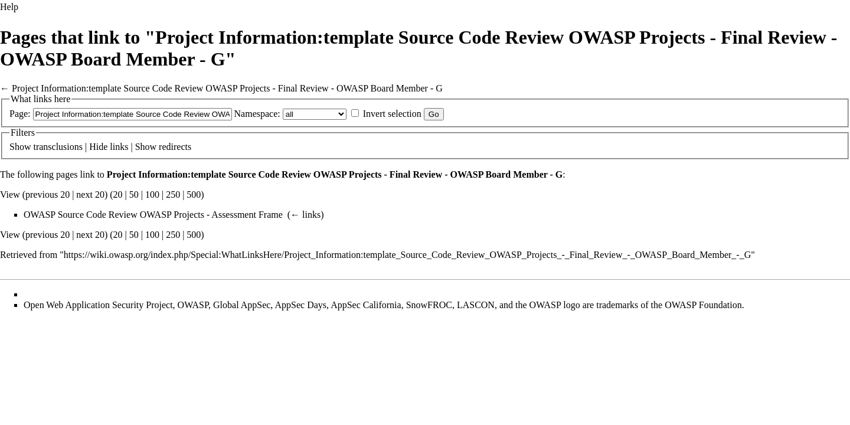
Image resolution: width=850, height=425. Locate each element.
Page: (20, 114)
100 (152, 194)
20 (118, 194)
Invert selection (392, 114)
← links (305, 215)
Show (20, 147)
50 (134, 194)
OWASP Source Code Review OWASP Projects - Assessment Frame (153, 215)
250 (173, 194)
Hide (98, 147)
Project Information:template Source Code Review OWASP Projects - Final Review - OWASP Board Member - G (227, 88)
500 (194, 194)
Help (9, 7)
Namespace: (257, 114)
